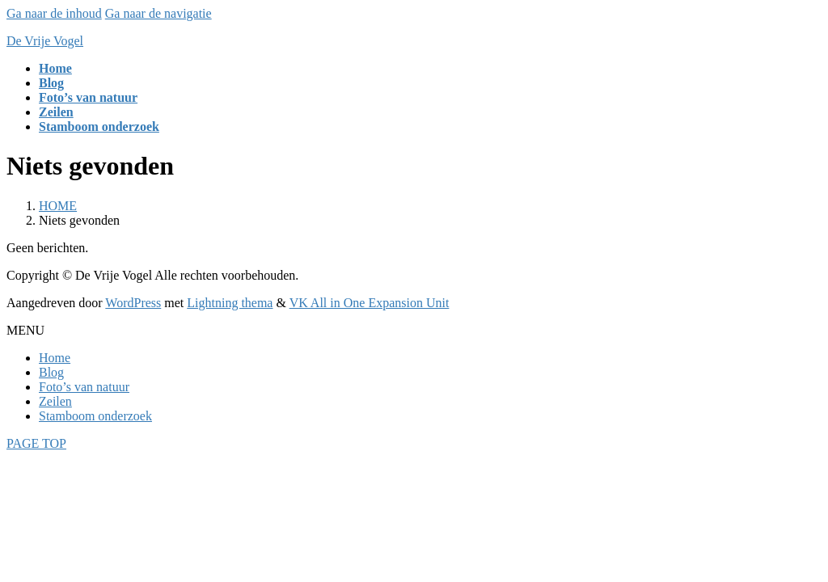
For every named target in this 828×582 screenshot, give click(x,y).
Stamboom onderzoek (95, 416)
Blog (51, 372)
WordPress (133, 303)
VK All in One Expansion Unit (369, 303)
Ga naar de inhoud (54, 13)
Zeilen (55, 401)
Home (54, 358)
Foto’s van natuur (84, 387)
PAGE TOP (36, 443)
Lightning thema (229, 303)
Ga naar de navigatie (158, 13)
